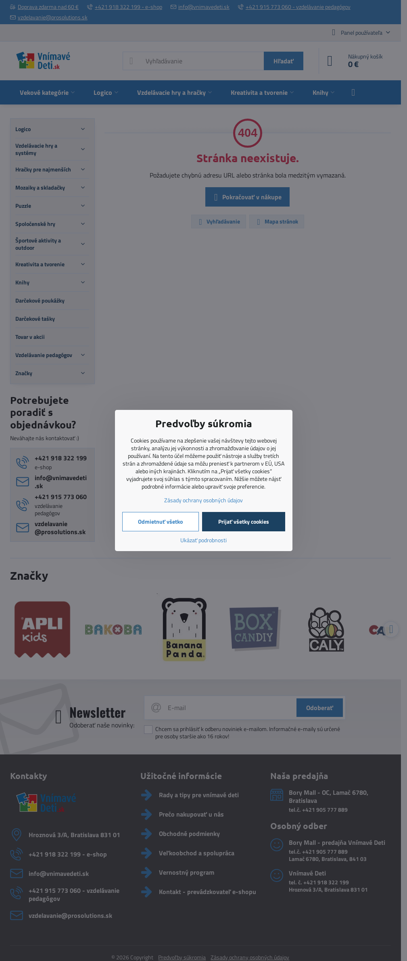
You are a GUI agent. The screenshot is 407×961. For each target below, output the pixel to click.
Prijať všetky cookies (243, 521)
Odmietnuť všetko (160, 521)
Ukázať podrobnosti (203, 540)
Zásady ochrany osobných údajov (203, 500)
